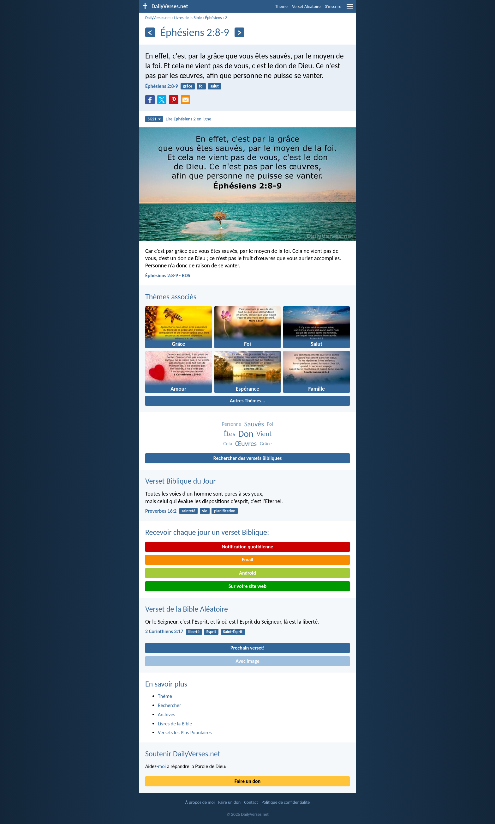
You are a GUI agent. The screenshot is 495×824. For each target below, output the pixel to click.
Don (245, 433)
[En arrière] (150, 32)
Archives (166, 714)
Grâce (266, 444)
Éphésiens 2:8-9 (161, 86)
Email (247, 560)
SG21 (154, 119)
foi (201, 86)
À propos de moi (200, 802)
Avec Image (247, 661)
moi (162, 766)
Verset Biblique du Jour (180, 480)
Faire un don (247, 781)
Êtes (229, 434)
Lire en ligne (188, 119)
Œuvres (246, 443)
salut (214, 86)
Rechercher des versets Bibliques (247, 458)
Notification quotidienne (247, 547)
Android (247, 573)
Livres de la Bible (188, 17)
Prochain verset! (247, 648)
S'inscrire (333, 6)
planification (224, 511)
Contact (251, 802)
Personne (231, 424)
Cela (227, 444)
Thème (281, 6)
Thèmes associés (170, 296)
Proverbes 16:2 (160, 511)
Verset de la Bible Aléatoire (186, 608)
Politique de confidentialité (285, 802)
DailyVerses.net (158, 17)
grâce (187, 86)
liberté (194, 631)
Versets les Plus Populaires (185, 732)
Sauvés (254, 424)
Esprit (211, 631)
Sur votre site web (247, 586)
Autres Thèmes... (247, 401)
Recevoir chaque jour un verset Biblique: (207, 532)
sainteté (188, 511)
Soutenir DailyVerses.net (182, 753)
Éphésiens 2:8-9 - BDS (167, 275)
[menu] (349, 8)
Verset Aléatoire (306, 6)
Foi (270, 424)
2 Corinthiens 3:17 (164, 631)
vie (204, 511)
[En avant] (239, 32)
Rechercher (169, 705)
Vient (264, 434)
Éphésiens (213, 17)
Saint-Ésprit (232, 631)
